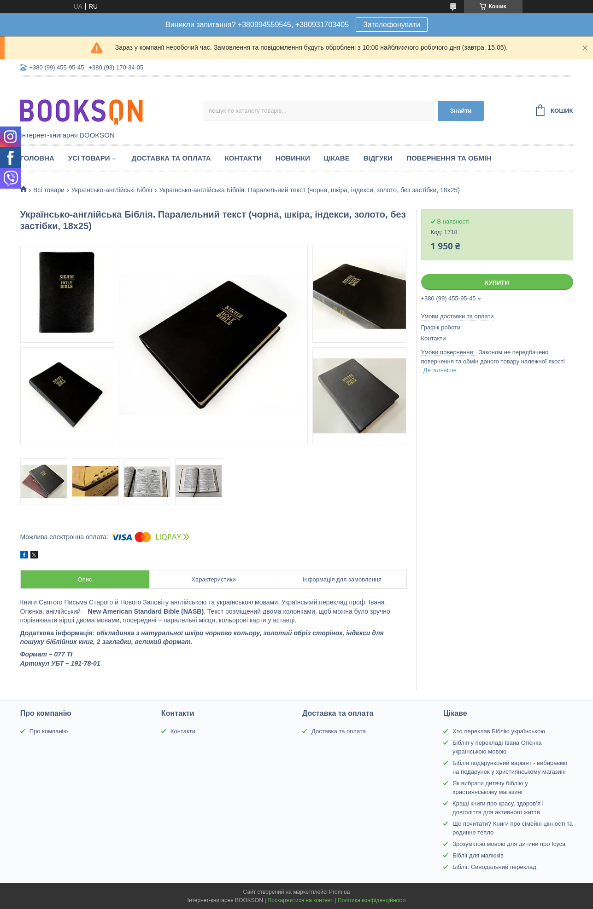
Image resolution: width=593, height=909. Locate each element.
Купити (497, 282)
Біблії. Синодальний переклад (494, 866)
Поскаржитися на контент (300, 900)
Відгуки (378, 158)
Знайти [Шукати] (461, 110)
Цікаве (337, 158)
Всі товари (49, 190)
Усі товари (89, 158)
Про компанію (48, 731)
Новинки (293, 158)
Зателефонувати (391, 25)
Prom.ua (339, 892)
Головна (37, 158)
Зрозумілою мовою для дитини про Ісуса (508, 843)
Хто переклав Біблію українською (498, 731)
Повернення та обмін (448, 158)
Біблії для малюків (478, 855)
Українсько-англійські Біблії (111, 190)
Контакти (243, 158)
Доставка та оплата (171, 158)
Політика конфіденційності (372, 900)
